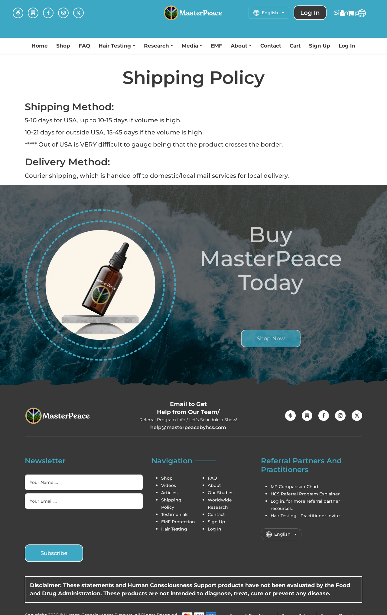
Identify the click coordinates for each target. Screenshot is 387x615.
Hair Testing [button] (115, 46)
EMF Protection (178, 521)
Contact (270, 46)
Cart (295, 46)
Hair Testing (174, 529)
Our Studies (220, 492)
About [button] (239, 46)
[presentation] (71, 525)
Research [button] (156, 46)
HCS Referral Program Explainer (305, 494)
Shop (63, 46)
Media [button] (190, 46)
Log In (347, 46)
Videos (168, 485)
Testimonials (174, 514)
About (214, 485)
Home (39, 46)
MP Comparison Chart (295, 486)
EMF (216, 46)
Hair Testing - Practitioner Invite (305, 515)
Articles (169, 492)
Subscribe (54, 553)
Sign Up (319, 46)
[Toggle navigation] (6, 32)
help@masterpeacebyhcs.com (188, 427)
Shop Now (271, 349)
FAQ (84, 46)
